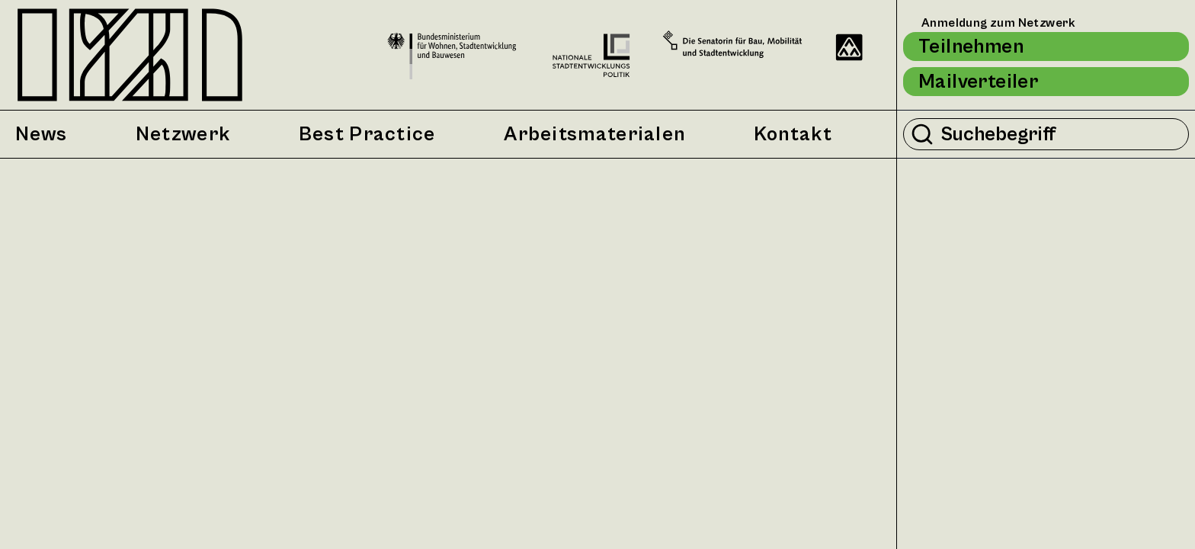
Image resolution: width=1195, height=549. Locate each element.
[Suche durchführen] (922, 134)
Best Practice (367, 134)
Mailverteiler (978, 81)
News (41, 134)
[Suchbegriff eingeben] (1060, 134)
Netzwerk (183, 134)
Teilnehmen (971, 46)
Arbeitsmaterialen (594, 134)
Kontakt (793, 134)
